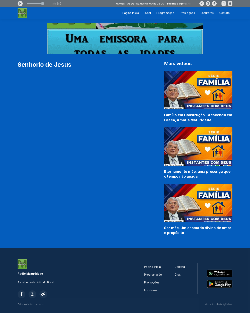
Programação (165, 12)
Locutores (207, 12)
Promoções (187, 12)
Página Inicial (131, 12)
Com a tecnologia (218, 304)
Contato (224, 12)
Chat (148, 12)
